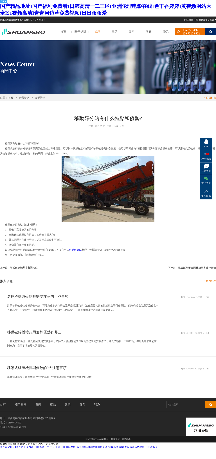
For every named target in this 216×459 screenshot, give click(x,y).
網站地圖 (188, 19)
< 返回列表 (210, 97)
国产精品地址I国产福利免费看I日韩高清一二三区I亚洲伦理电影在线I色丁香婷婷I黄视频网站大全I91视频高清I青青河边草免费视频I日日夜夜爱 (79, 447)
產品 (114, 31)
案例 (131, 31)
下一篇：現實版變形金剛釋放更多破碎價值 (192, 267)
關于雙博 (80, 31)
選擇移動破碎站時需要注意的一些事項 (37, 296)
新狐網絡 (126, 439)
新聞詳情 (40, 97)
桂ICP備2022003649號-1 (97, 439)
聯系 (166, 31)
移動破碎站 (75, 249)
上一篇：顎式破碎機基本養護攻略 (19, 267)
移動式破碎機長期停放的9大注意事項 (37, 368)
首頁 (63, 31)
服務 (149, 31)
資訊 (97, 31)
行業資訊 (24, 97)
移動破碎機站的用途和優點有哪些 (34, 332)
